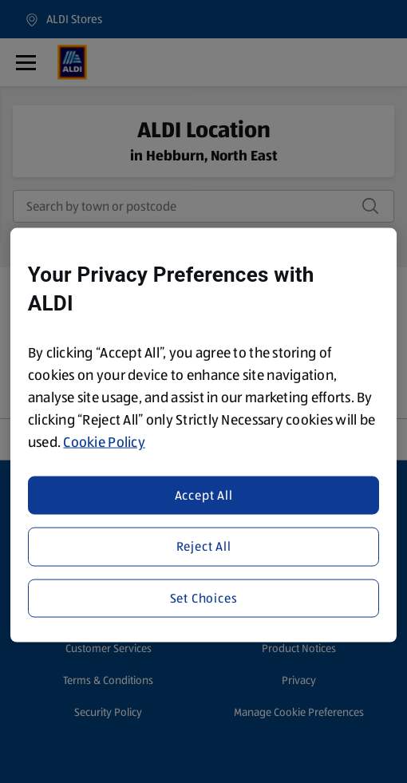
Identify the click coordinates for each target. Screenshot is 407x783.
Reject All (203, 546)
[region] (203, 435)
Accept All (204, 494)
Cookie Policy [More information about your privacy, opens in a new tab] (104, 442)
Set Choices (204, 597)
